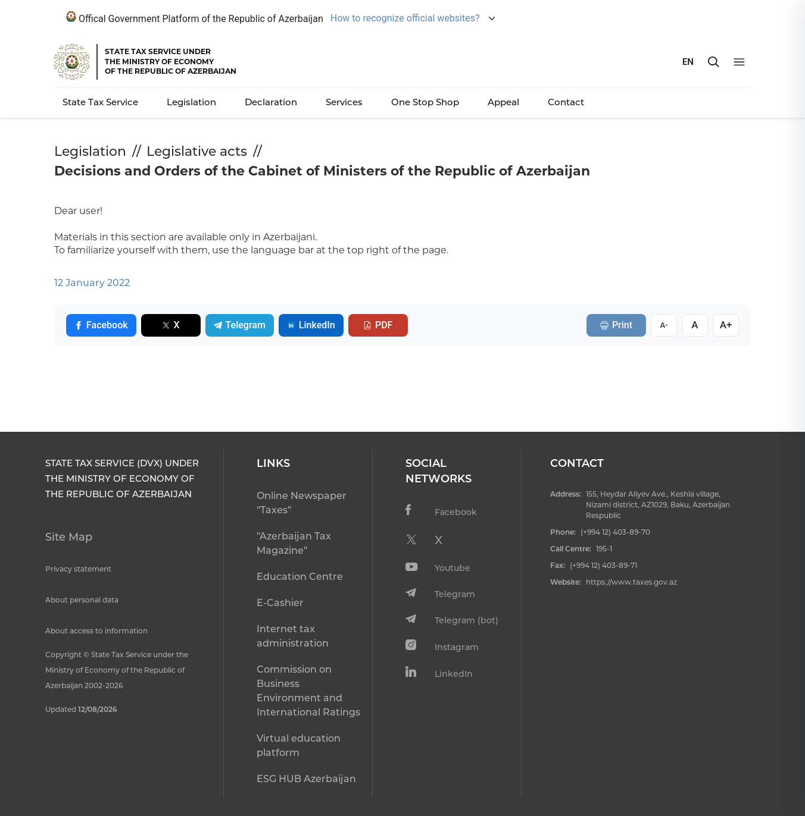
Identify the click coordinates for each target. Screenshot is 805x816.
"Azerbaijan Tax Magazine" (294, 543)
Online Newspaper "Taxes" (302, 503)
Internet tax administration (293, 636)
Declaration (271, 102)
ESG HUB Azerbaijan (306, 778)
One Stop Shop (425, 102)
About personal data (81, 599)
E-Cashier (280, 602)
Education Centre (300, 576)
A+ (726, 325)
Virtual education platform (299, 745)
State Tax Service (100, 102)
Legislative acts (196, 151)
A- (663, 325)
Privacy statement (78, 568)
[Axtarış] (713, 62)
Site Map (68, 537)
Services (344, 102)
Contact (566, 102)
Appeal (503, 102)
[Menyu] (739, 62)
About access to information (96, 630)
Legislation (191, 102)
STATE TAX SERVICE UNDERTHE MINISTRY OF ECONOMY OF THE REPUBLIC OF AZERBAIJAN (170, 61)
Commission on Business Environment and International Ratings (308, 691)
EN (688, 62)
